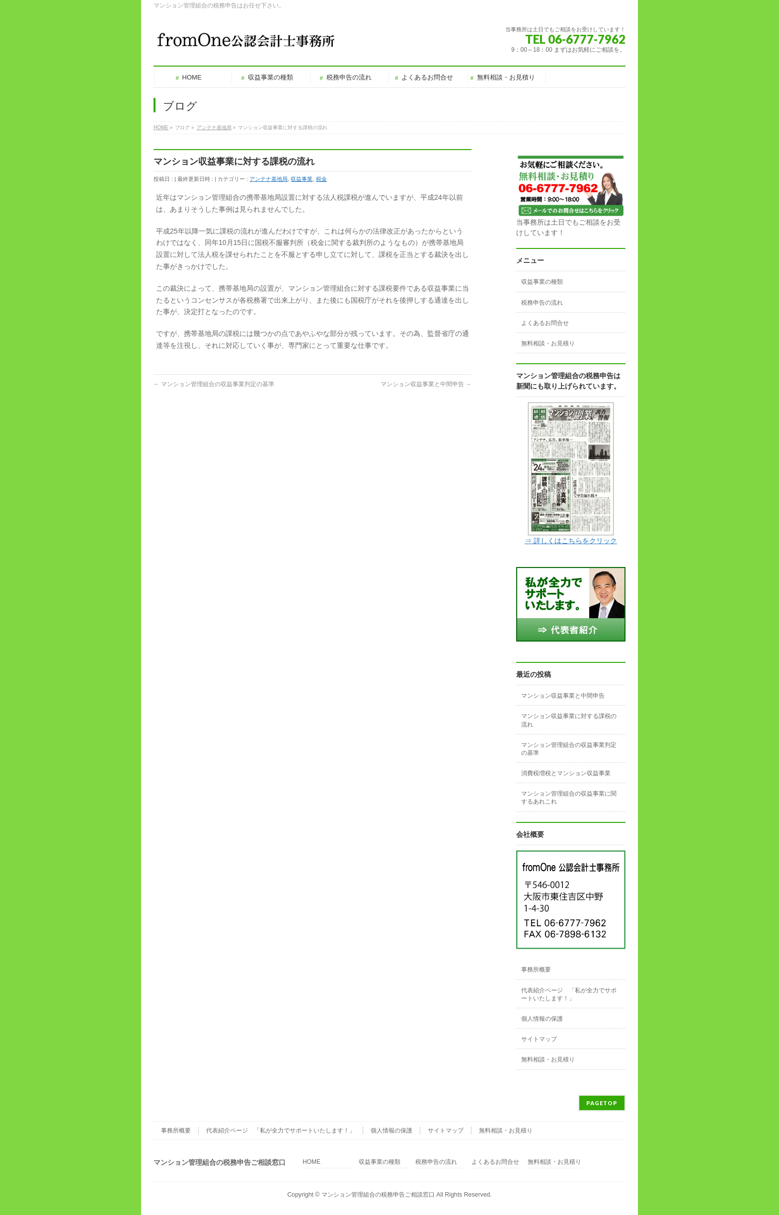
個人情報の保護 (542, 1018)
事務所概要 (536, 969)
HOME (311, 1162)
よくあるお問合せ (545, 323)
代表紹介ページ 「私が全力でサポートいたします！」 (569, 994)
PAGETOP (602, 1103)
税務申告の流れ (542, 302)
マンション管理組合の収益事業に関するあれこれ (569, 797)
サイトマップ (539, 1039)
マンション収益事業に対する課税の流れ (569, 720)
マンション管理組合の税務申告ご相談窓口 (378, 1194)
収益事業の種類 (542, 281)
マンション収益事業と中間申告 (426, 384)
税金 (321, 179)
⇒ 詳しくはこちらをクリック (571, 541)
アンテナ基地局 (268, 179)
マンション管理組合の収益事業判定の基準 (214, 384)
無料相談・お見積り (548, 343)
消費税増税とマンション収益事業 (566, 773)
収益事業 (301, 179)
